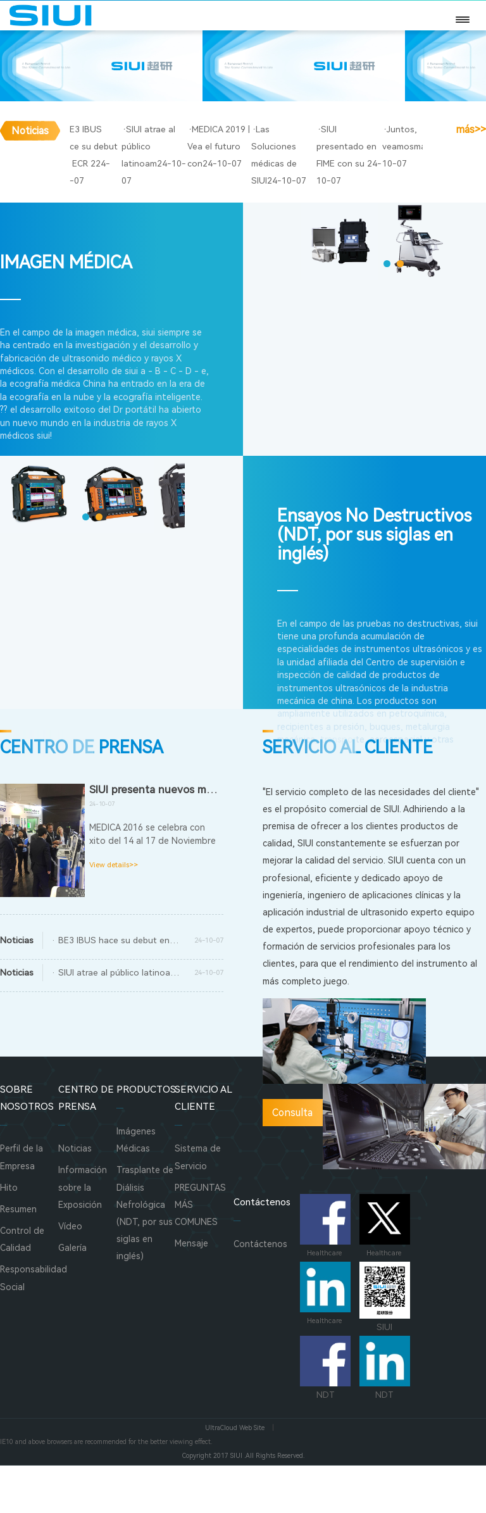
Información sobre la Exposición (82, 1235)
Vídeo (70, 1274)
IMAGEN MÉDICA (66, 311)
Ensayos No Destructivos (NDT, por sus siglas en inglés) (374, 583)
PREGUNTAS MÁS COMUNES (200, 1252)
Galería (72, 1296)
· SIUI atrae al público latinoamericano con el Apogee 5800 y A (120, 1020)
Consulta (292, 1161)
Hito (9, 1235)
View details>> (113, 913)
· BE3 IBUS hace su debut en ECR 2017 (120, 988)
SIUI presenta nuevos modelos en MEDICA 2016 (207, 837)
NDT (325, 1416)
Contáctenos (260, 1292)
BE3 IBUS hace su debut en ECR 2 (140, 228)
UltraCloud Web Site (235, 1475)
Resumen (18, 1257)
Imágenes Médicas (136, 1188)
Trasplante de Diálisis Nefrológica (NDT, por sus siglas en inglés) (144, 1261)
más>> (471, 229)
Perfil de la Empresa (21, 1205)
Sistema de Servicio (198, 1205)
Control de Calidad (22, 1286)
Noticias (75, 1196)
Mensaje (191, 1291)
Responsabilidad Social (29, 1326)
